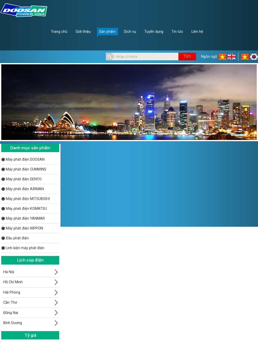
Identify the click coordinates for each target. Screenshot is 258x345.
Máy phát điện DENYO (24, 179)
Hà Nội (8, 272)
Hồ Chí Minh (13, 282)
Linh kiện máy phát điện (25, 248)
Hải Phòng (11, 292)
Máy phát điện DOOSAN (25, 159)
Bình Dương (12, 323)
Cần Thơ (10, 302)
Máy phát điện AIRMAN (25, 189)
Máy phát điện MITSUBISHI (28, 198)
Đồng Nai (10, 312)
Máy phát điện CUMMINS (26, 169)
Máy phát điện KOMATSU (26, 208)
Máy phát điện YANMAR (25, 218)
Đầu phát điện (17, 238)
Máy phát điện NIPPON (24, 228)
